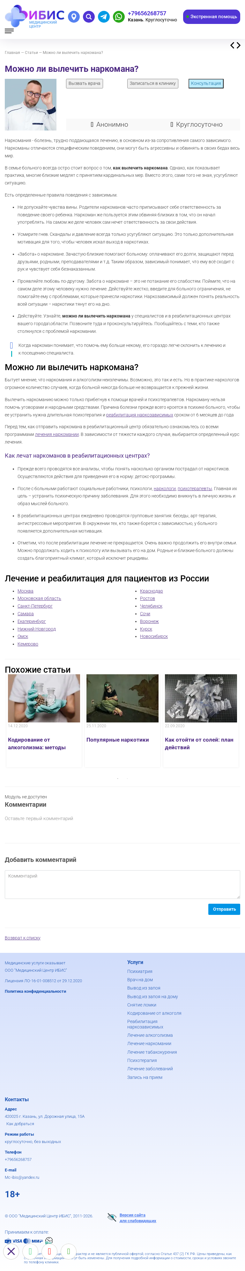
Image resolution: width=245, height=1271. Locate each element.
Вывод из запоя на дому (152, 996)
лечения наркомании (57, 434)
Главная (12, 52)
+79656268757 (18, 1159)
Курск (146, 629)
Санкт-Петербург (35, 606)
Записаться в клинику (153, 83)
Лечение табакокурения (152, 1052)
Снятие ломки (141, 1004)
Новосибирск (154, 636)
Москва (25, 591)
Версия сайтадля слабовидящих (131, 1217)
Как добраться (20, 1123)
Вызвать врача (84, 83)
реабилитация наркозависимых (139, 414)
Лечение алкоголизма (150, 1035)
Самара (26, 613)
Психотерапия (142, 1060)
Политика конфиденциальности (35, 991)
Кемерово (28, 644)
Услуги (135, 962)
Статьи (31, 52)
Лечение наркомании (149, 1043)
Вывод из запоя (143, 988)
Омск (23, 636)
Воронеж (149, 621)
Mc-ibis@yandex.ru (22, 1177)
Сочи (145, 613)
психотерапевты (195, 488)
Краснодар (151, 591)
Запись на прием (144, 1077)
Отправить (224, 909)
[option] (44, 720)
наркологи (165, 488)
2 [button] (127, 778)
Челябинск (151, 606)
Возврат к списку (23, 937)
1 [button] (118, 778)
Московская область (39, 598)
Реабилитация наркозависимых (145, 1024)
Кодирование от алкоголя (154, 1013)
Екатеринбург (32, 621)
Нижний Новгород (37, 629)
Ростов (147, 598)
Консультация (206, 83)
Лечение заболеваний (150, 1068)
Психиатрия (139, 971)
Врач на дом (140, 979)
